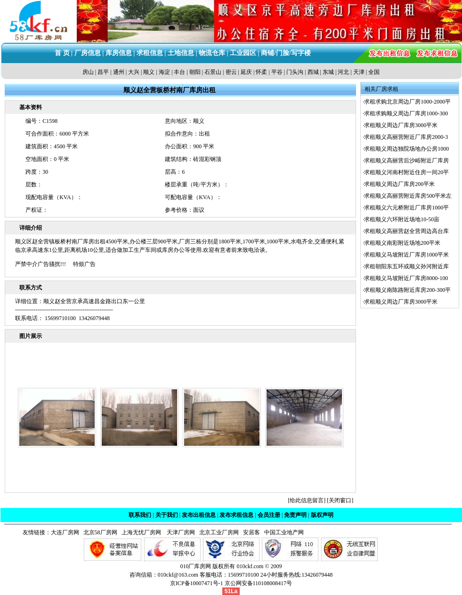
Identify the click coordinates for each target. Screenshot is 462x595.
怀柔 (261, 72)
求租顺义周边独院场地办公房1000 (406, 148)
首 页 (62, 52)
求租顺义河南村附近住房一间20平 (406, 172)
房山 (88, 72)
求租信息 (150, 52)
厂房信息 (87, 52)
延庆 (246, 72)
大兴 (133, 72)
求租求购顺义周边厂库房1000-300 (406, 113)
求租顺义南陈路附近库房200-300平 (407, 290)
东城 (328, 72)
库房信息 (118, 52)
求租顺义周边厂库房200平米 (399, 184)
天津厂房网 (178, 532)
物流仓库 (212, 52)
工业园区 (243, 52)
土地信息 (181, 52)
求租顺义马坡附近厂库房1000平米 (406, 254)
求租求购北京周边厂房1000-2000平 (407, 101)
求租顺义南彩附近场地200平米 (402, 243)
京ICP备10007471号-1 (196, 583)
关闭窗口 (340, 500)
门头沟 (294, 72)
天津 (359, 72)
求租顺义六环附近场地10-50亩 (401, 219)
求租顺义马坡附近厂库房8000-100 (406, 278)
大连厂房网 (65, 532)
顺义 (148, 72)
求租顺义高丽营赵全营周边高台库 (406, 231)
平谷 (277, 72)
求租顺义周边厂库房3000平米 (401, 125)
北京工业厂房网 (219, 532)
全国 (374, 72)
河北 (343, 72)
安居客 (251, 532)
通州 (118, 72)
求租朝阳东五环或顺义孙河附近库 (406, 266)
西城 (313, 72)
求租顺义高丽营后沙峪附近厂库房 (406, 160)
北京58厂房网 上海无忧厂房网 (121, 532)
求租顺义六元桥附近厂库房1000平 (406, 207)
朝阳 (195, 72)
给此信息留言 (307, 500)
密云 (231, 72)
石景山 (212, 72)
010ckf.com (249, 566)
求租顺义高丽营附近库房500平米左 (408, 196)
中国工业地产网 (284, 532)
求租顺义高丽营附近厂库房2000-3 (406, 137)
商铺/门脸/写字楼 (286, 52)
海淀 (164, 72)
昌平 (103, 72)
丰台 (179, 72)
